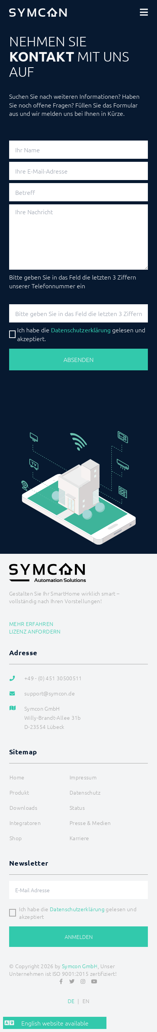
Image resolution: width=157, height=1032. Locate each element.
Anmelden (79, 936)
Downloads (23, 807)
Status (77, 807)
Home (17, 777)
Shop (16, 838)
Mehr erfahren (31, 623)
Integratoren (25, 823)
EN (86, 1001)
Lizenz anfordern (35, 631)
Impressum (83, 777)
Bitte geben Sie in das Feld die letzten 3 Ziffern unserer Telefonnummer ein (72, 281)
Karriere (79, 838)
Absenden (78, 359)
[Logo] (38, 12)
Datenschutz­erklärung (81, 329)
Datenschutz (85, 792)
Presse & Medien (90, 823)
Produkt (19, 792)
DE (71, 1001)
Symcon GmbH (80, 966)
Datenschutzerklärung (77, 909)
